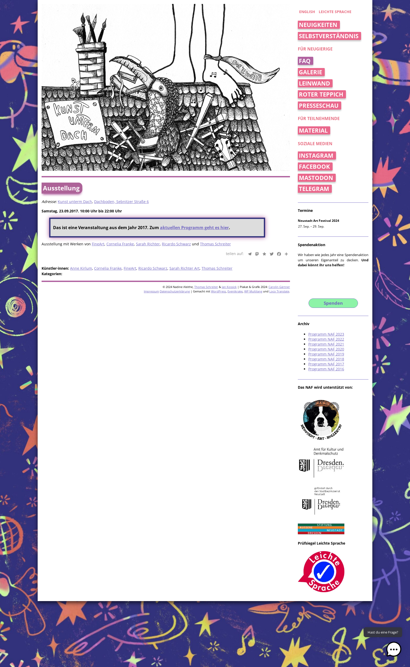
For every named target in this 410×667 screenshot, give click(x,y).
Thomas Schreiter (215, 243)
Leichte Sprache (335, 11)
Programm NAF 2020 (326, 349)
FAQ (305, 61)
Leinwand (314, 83)
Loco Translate (279, 291)
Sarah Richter (148, 243)
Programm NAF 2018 (326, 359)
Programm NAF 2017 (326, 363)
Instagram (316, 155)
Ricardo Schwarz (176, 243)
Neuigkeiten (318, 25)
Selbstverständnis (328, 36)
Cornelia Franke (120, 243)
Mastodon (316, 178)
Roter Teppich (321, 94)
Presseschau (319, 105)
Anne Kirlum (81, 268)
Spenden (333, 303)
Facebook (314, 166)
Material (313, 130)
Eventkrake (235, 291)
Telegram (314, 189)
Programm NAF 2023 (326, 334)
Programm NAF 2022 (326, 339)
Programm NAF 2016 (326, 368)
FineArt (98, 243)
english (307, 11)
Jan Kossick (229, 287)
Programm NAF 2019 (326, 354)
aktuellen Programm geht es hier (194, 227)
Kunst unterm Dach (75, 201)
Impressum (151, 291)
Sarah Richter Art (184, 268)
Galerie (310, 72)
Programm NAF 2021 (326, 344)
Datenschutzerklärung (175, 291)
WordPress (218, 291)
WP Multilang (253, 291)
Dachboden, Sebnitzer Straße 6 (121, 201)
